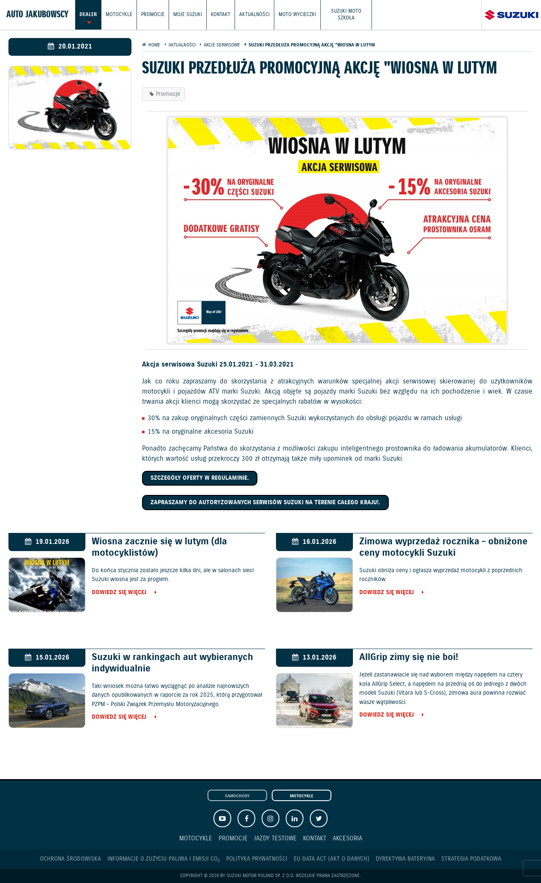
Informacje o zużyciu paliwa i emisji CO (163, 859)
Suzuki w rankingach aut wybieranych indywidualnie (172, 663)
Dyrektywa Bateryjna (405, 859)
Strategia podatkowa (471, 859)
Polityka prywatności (256, 859)
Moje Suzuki (187, 14)
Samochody (237, 796)
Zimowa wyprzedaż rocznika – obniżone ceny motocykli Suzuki (443, 547)
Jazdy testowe (275, 838)
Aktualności (254, 14)
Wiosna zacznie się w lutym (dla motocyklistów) (159, 547)
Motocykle (119, 14)
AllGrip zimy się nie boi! (408, 657)
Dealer (88, 14)
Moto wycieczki (297, 14)
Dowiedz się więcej (119, 593)
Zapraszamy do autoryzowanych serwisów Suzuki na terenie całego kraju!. (265, 502)
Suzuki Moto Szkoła (346, 15)
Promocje (152, 14)
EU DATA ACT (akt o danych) (331, 859)
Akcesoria (347, 838)
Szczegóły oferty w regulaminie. (199, 478)
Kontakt (220, 14)
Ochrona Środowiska (70, 859)
